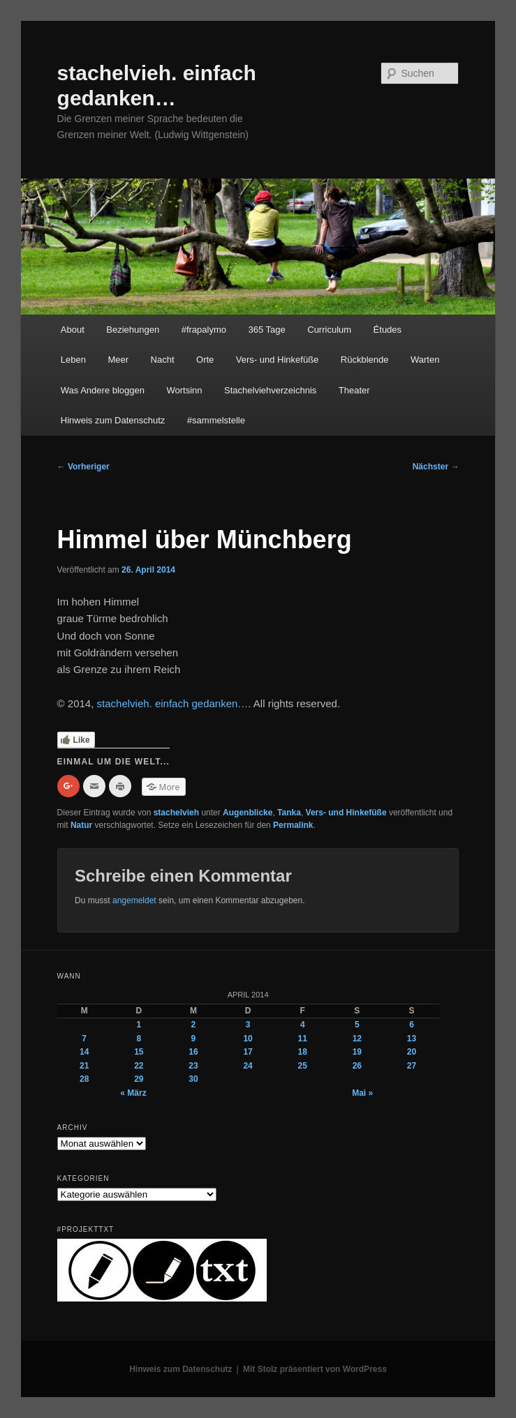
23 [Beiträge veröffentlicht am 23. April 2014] (193, 1066)
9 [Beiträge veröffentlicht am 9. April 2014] (193, 1038)
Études (387, 329)
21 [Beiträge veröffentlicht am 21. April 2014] (84, 1066)
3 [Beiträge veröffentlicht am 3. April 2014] (248, 1024)
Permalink (293, 825)
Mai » (362, 1093)
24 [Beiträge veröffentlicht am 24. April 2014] (247, 1066)
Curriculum (329, 329)
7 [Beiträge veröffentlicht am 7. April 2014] (84, 1038)
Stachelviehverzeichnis (270, 390)
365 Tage (266, 329)
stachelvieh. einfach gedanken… (173, 703)
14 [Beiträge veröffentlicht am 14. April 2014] (84, 1052)
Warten (425, 359)
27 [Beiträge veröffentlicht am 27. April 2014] (411, 1066)
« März (133, 1093)
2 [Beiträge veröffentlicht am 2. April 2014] (193, 1024)
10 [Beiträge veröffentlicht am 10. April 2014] (247, 1038)
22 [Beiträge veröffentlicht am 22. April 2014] (138, 1066)
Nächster (436, 467)
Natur (81, 825)
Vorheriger (83, 467)
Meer (118, 359)
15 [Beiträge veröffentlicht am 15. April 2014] (138, 1052)
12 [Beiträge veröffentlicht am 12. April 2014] (357, 1038)
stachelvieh (176, 812)
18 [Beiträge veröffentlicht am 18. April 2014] (302, 1052)
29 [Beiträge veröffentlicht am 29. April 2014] (138, 1079)
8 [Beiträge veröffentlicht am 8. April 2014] (138, 1038)
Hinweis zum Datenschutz (113, 420)
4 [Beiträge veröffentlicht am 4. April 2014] (302, 1024)
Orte (205, 359)
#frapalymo (204, 329)
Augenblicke (247, 812)
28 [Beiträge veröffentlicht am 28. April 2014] (84, 1079)
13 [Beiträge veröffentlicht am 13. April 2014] (411, 1038)
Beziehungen (132, 329)
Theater (354, 390)
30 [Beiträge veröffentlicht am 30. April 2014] (193, 1079)
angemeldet (134, 900)
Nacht (163, 359)
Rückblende (365, 359)
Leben (73, 359)
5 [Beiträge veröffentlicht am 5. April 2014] (357, 1024)
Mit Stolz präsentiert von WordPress (315, 1369)
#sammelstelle (216, 420)
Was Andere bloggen (103, 390)
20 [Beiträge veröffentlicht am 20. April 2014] (411, 1052)
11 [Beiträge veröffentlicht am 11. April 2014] (302, 1038)
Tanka (289, 812)
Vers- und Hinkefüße (277, 359)
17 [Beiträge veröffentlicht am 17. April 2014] (247, 1052)
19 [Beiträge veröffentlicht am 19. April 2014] (357, 1052)
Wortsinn (184, 390)
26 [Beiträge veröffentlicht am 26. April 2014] (357, 1066)
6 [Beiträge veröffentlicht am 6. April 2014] (411, 1024)
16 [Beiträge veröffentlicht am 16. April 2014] (193, 1052)
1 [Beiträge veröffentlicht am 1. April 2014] (138, 1024)
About (72, 329)
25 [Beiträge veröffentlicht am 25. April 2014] (302, 1066)
